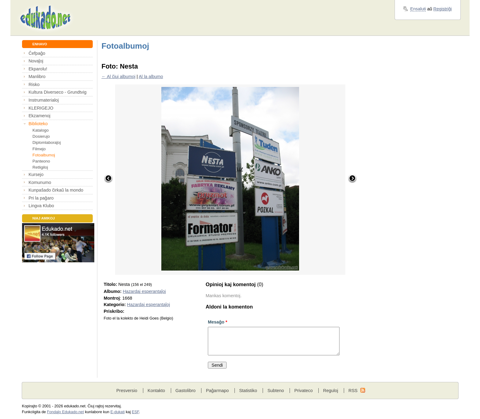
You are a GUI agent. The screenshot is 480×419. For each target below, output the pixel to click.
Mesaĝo (217, 322)
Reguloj (330, 390)
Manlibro (36, 76)
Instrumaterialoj (43, 100)
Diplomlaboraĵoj (46, 142)
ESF (135, 412)
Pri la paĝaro (41, 198)
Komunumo (39, 182)
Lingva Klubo (41, 205)
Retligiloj (40, 167)
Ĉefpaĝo (36, 53)
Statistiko (248, 390)
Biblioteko (38, 123)
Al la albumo (151, 76)
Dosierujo (41, 136)
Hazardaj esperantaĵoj (144, 291)
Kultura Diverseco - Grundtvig (57, 92)
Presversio (126, 390)
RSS (353, 390)
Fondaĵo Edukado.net (65, 412)
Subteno (276, 390)
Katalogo (40, 130)
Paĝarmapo (217, 390)
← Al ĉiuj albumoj (118, 76)
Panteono (41, 161)
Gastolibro (185, 390)
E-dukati (118, 412)
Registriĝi (442, 8)
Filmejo (39, 149)
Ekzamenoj (39, 115)
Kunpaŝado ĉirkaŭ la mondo (55, 190)
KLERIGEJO (40, 108)
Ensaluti (418, 8)
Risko (33, 84)
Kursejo (35, 174)
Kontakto (156, 390)
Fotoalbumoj (43, 155)
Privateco (303, 390)
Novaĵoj (35, 60)
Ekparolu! (37, 68)
